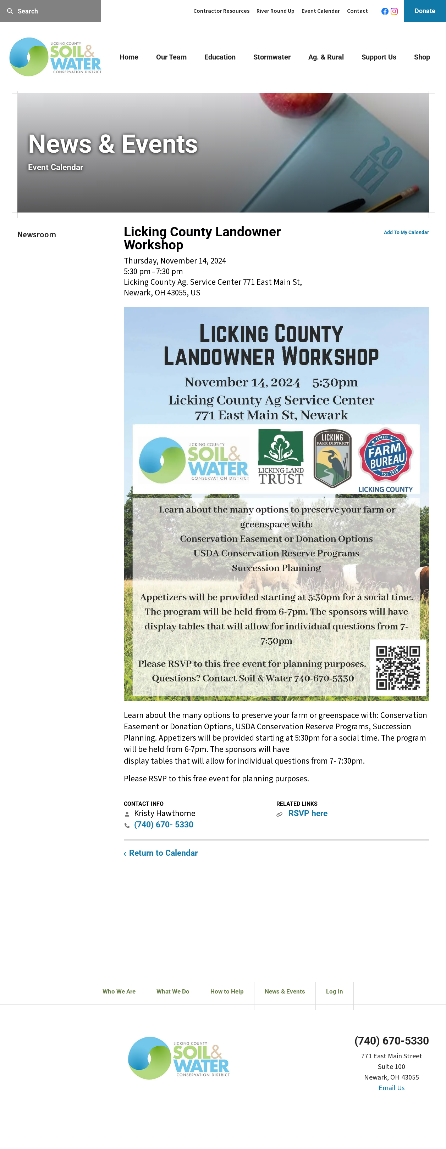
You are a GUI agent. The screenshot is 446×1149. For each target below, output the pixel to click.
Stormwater (272, 57)
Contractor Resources (221, 11)
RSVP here (307, 813)
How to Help (227, 991)
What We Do (172, 991)
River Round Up (275, 11)
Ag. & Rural (326, 57)
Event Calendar (321, 11)
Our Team (171, 57)
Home (129, 57)
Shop (422, 57)
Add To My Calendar (406, 232)
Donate (425, 11)
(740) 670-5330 (391, 1041)
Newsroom (36, 234)
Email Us (391, 1088)
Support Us (379, 57)
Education (220, 57)
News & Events (285, 991)
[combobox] (50, 11)
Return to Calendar (163, 853)
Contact (357, 11)
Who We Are (119, 991)
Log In (334, 991)
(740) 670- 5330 (163, 825)
